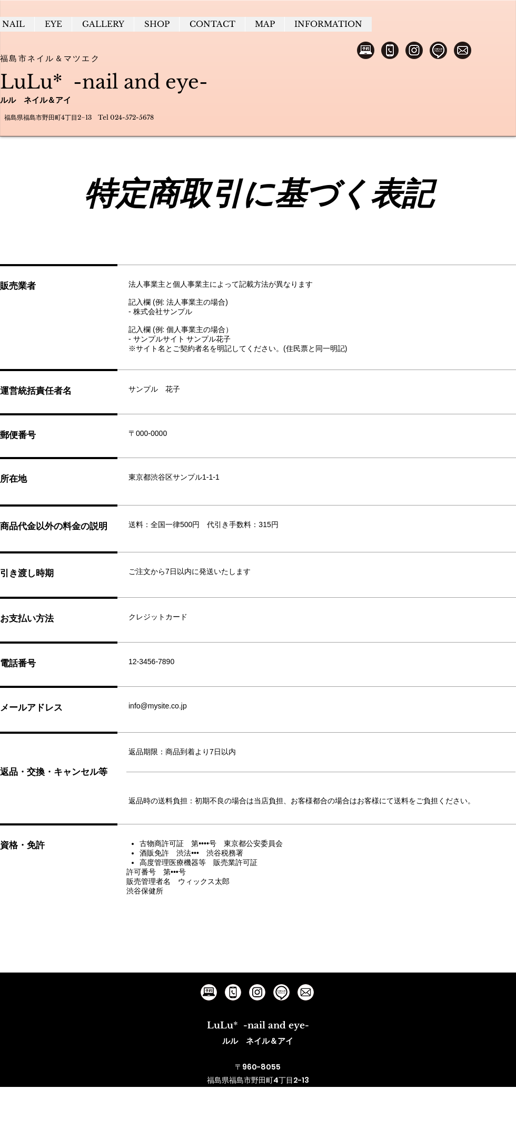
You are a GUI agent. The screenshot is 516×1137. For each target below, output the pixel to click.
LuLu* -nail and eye (99, 82)
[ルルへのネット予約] (208, 992)
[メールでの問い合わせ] (462, 50)
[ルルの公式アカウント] (281, 992)
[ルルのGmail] (305, 992)
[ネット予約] (365, 50)
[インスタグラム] (414, 50)
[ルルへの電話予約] (233, 992)
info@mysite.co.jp (157, 706)
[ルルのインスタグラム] (257, 992)
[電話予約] (390, 50)
